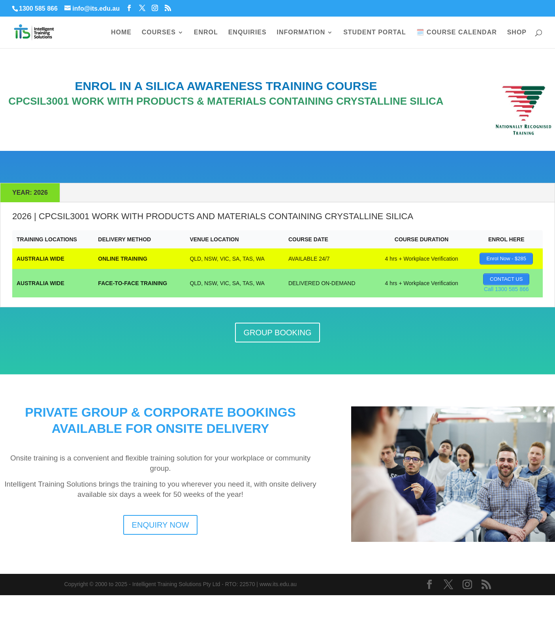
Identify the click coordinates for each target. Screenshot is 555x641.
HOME (121, 33)
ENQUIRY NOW (160, 525)
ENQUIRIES (247, 33)
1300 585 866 (38, 8)
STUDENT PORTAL (374, 33)
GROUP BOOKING (278, 332)
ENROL (206, 33)
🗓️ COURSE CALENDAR (456, 33)
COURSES (159, 33)
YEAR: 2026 (30, 192)
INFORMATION (301, 33)
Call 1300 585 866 (506, 289)
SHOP (517, 33)
